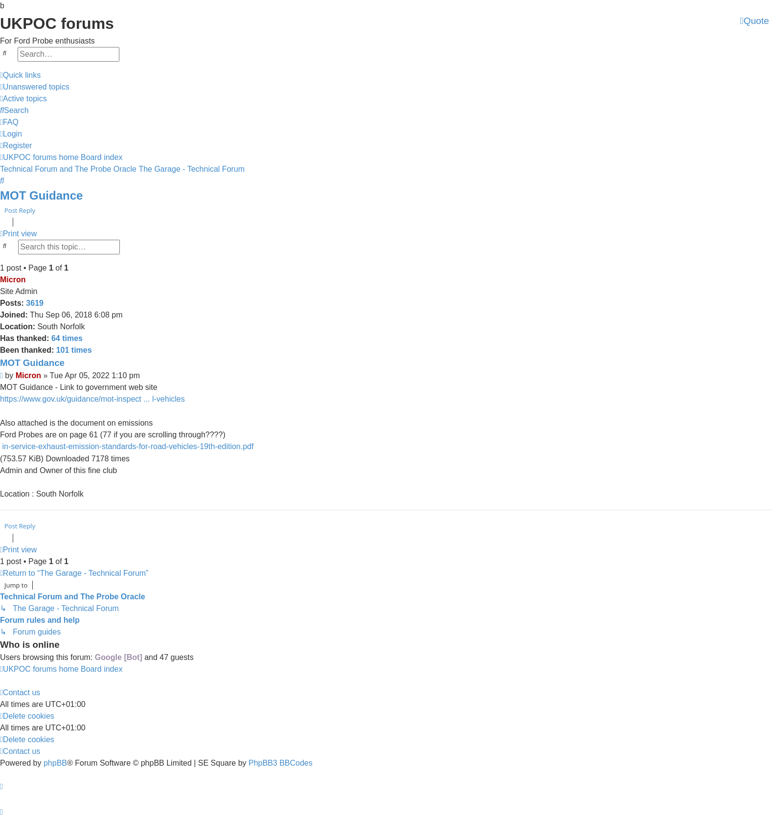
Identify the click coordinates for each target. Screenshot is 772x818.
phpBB (55, 763)
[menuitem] (34, 87)
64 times (67, 338)
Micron (12, 279)
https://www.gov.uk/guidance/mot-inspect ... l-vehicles (92, 399)
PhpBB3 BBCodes (281, 763)
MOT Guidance (41, 195)
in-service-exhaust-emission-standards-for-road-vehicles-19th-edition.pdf (127, 446)
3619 (35, 303)
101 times (74, 350)
